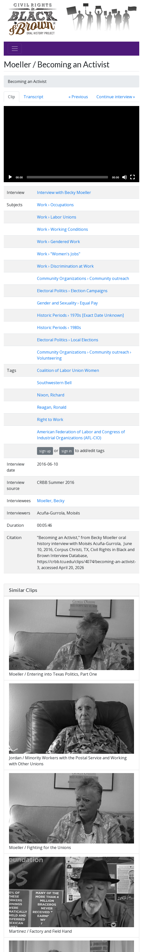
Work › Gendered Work (58, 241)
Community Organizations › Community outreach (83, 278)
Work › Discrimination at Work (65, 266)
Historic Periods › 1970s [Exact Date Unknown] (80, 315)
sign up (45, 451)
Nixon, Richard (50, 395)
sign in (67, 451)
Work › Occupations (55, 204)
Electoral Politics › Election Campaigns (72, 290)
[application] (71, 144)
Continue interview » (115, 96)
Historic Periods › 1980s (59, 327)
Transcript (33, 96)
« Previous (78, 96)
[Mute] (124, 177)
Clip (11, 96)
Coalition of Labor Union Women (68, 370)
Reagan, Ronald (51, 407)
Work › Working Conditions (62, 229)
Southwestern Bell (54, 382)
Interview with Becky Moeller (64, 192)
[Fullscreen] (132, 177)
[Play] (10, 177)
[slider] (67, 177)
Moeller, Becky (50, 500)
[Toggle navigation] (15, 49)
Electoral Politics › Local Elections (67, 340)
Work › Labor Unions (56, 217)
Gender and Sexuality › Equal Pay (67, 303)
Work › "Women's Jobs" (58, 254)
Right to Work (50, 419)
